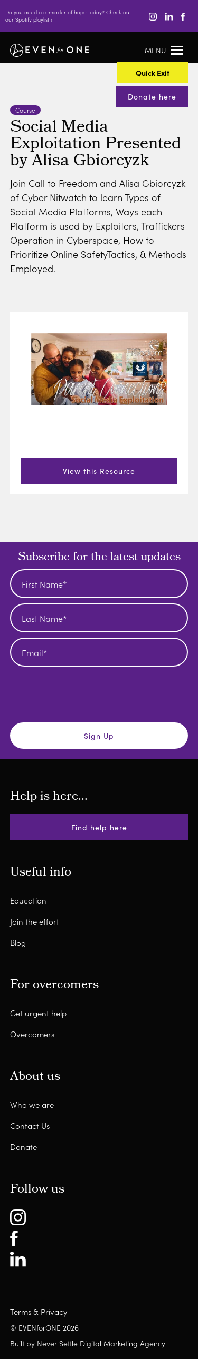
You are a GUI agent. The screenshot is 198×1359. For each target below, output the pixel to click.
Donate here (152, 96)
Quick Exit (152, 72)
